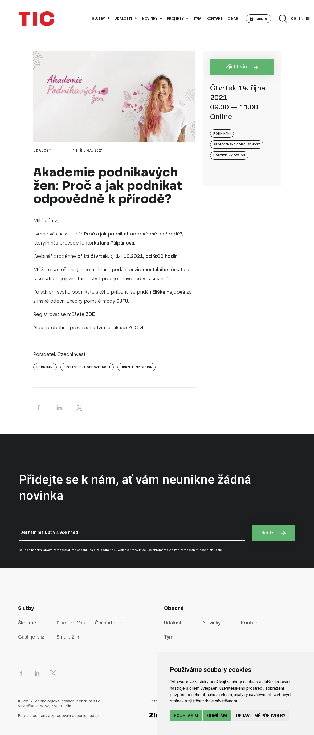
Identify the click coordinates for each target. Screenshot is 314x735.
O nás (232, 19)
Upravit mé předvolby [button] (261, 715)
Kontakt (214, 19)
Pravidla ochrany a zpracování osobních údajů (59, 715)
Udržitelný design (136, 367)
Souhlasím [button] (186, 715)
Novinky (152, 19)
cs (293, 19)
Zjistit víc (242, 66)
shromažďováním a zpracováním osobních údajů (187, 550)
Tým (198, 19)
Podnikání (45, 367)
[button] (258, 18)
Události (126, 19)
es (308, 19)
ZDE (90, 314)
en (301, 19)
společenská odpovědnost (87, 367)
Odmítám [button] (217, 715)
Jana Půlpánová (117, 243)
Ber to (273, 532)
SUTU (122, 301)
